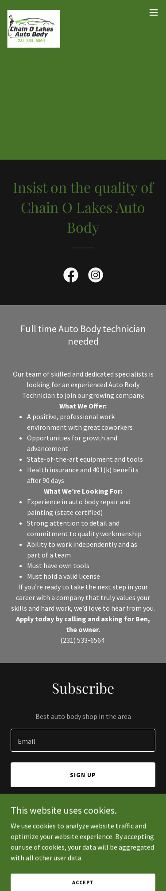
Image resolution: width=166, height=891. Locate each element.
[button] (153, 12)
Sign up (83, 775)
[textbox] (83, 740)
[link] (33, 12)
